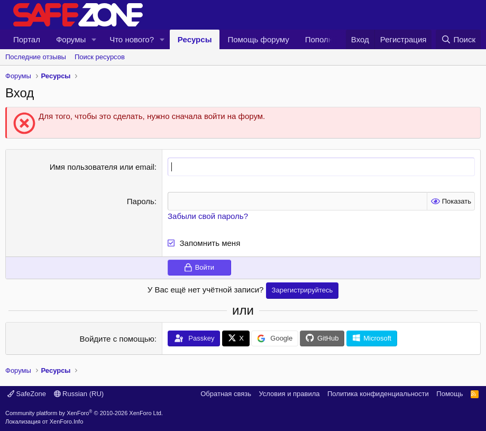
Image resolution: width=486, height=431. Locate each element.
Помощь (449, 394)
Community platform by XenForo (84, 413)
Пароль (140, 201)
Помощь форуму (258, 39)
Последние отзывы (35, 57)
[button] (94, 39)
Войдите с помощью (117, 338)
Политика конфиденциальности (378, 394)
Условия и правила (289, 394)
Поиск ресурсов (100, 57)
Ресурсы (195, 39)
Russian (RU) (79, 394)
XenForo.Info (67, 421)
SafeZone (26, 394)
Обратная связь (225, 394)
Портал (26, 39)
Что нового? (131, 39)
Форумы (71, 39)
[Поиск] (458, 39)
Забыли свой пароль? (208, 216)
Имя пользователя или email (102, 166)
